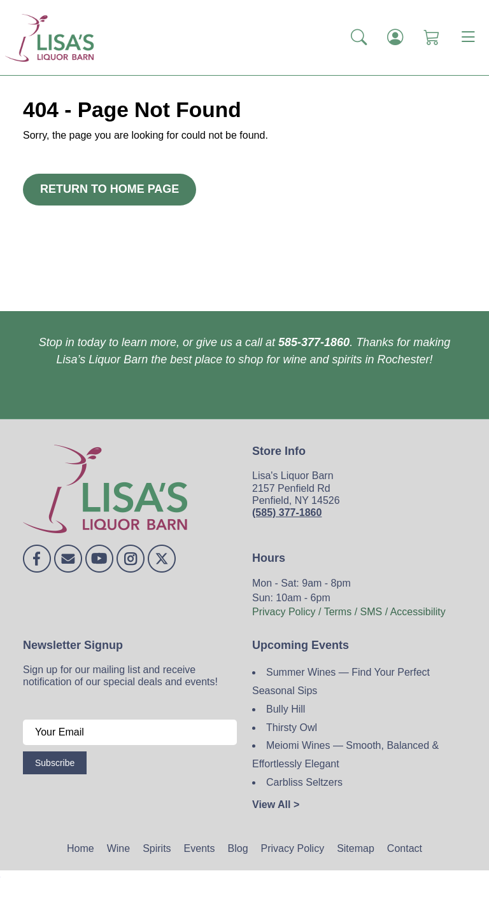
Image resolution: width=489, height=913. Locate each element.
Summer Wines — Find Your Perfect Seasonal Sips (341, 681)
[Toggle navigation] (468, 37)
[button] (358, 37)
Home (80, 848)
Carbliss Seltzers (304, 782)
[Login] (395, 37)
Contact (404, 848)
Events (199, 848)
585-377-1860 (314, 342)
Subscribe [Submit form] (54, 763)
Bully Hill (285, 709)
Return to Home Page (109, 189)
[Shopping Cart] (431, 37)
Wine (118, 848)
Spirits (157, 848)
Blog (238, 848)
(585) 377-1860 (287, 512)
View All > (275, 804)
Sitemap (355, 848)
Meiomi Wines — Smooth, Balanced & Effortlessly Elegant (345, 754)
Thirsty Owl (291, 727)
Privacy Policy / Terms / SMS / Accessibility (349, 611)
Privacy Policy (293, 848)
